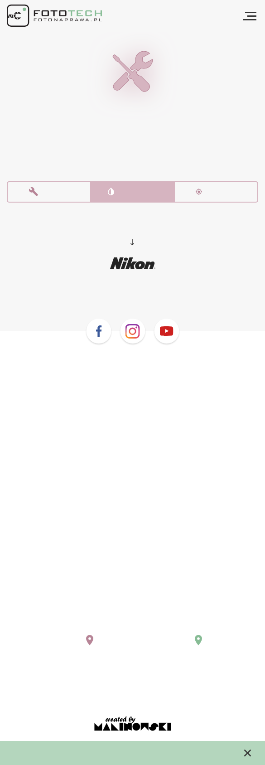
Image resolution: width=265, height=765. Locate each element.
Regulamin (132, 689)
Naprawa (49, 194)
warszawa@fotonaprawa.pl (70, 627)
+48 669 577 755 (175, 618)
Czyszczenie (133, 194)
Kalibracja (216, 194)
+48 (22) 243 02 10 (55, 618)
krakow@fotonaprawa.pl (188, 627)
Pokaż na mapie (58, 647)
